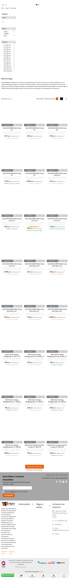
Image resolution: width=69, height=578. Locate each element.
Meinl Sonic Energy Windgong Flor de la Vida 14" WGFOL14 (34, 356)
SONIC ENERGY (6, 33)
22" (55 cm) (7, 55)
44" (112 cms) (8, 69)
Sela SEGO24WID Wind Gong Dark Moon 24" (57, 265)
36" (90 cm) (7, 65)
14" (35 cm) (7, 47)
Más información (21, 567)
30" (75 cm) (7, 61)
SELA (5, 36)
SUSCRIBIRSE (8, 495)
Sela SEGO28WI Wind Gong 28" (57, 129)
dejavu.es (41, 571)
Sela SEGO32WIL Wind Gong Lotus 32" (57, 220)
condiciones (13, 491)
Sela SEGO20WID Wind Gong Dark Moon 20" (34, 265)
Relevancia (9, 99)
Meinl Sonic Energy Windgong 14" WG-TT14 (12, 355)
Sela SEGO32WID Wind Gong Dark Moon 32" (34, 310)
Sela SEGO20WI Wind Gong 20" (12, 129)
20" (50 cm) (7, 53)
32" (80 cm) (7, 63)
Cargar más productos (34, 467)
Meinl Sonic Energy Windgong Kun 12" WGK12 (12, 401)
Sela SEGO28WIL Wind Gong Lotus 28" (34, 220)
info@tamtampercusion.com (60, 530)
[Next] (66, 98)
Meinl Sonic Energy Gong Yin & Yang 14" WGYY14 (57, 446)
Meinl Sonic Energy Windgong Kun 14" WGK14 (34, 401)
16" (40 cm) (7, 49)
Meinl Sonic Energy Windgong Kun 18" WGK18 (12, 446)
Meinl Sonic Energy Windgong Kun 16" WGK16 (57, 401)
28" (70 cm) (7, 59)
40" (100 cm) (7, 67)
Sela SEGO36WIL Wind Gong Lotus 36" (11, 265)
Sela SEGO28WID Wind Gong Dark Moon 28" (11, 310)
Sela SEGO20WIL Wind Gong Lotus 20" (57, 174)
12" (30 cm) (7, 45)
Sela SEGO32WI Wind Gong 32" (12, 174)
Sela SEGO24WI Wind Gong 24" (34, 129)
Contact (55, 534)
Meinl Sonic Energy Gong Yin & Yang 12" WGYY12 (34, 446)
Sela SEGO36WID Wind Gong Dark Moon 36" (57, 310)
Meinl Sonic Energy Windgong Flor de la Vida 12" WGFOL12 (57, 356)
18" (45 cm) (7, 51)
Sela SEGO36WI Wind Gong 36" (34, 174)
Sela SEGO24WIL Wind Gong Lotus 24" (11, 220)
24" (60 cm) (7, 57)
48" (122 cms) (8, 71)
